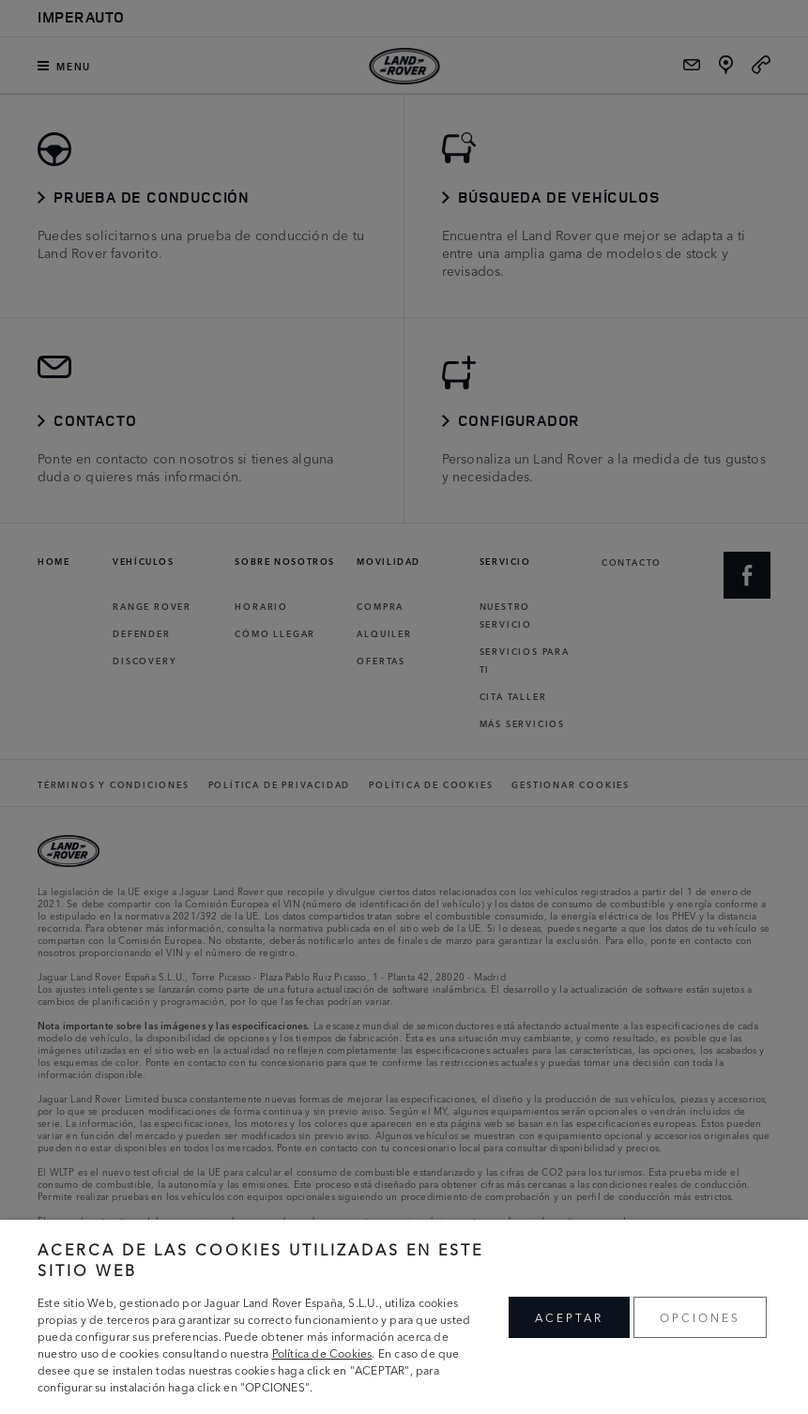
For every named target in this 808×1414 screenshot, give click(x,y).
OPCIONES (700, 1317)
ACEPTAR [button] (569, 1317)
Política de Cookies (322, 1353)
